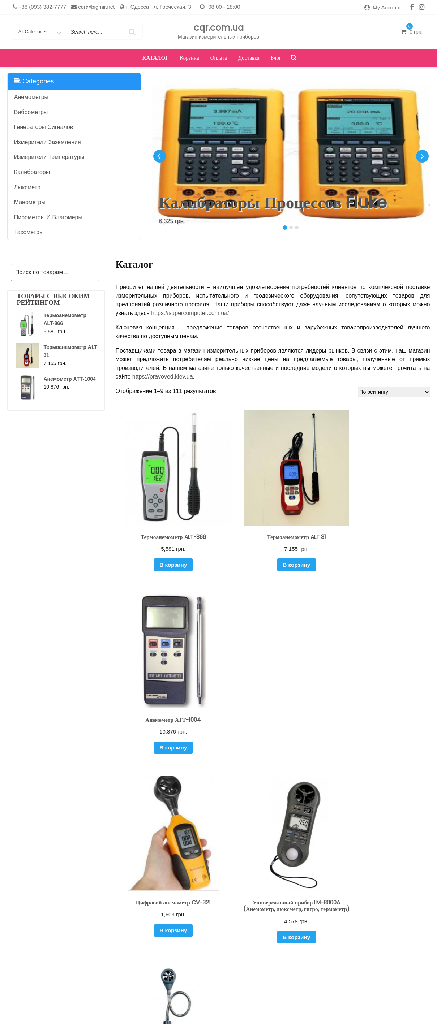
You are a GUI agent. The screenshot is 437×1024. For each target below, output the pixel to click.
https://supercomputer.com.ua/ (190, 313)
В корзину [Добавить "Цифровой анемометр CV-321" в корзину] (164, 713)
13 (304, 935)
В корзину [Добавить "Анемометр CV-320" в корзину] (164, 894)
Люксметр (27, 187)
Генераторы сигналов (43, 127)
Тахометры (29, 232)
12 (291, 935)
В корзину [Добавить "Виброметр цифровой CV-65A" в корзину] (381, 894)
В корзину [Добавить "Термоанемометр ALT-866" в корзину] (164, 547)
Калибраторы (32, 172)
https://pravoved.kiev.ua (162, 376)
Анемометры (31, 97)
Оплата (218, 57)
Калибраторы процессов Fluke (273, 202)
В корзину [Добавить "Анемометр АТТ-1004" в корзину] (381, 547)
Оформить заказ (283, 1007)
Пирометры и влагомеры (48, 217)
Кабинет (171, 1007)
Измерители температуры (49, 157)
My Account (387, 7)
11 (278, 935)
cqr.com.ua (219, 28)
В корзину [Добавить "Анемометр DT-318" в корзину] (381, 713)
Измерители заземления (47, 142)
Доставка (249, 57)
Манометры (30, 202)
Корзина (189, 57)
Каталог (155, 57)
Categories (34, 81)
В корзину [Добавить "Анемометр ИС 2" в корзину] (272, 894)
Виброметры (31, 112)
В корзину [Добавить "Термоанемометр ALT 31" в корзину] (272, 547)
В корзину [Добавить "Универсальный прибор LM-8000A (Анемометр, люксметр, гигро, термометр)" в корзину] (272, 728)
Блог (276, 57)
